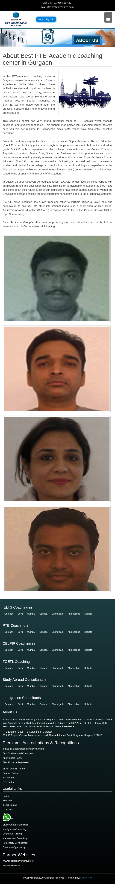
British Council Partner (14, 768)
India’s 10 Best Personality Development (23, 748)
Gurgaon (8, 613)
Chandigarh (58, 613)
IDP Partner (9, 777)
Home (6, 796)
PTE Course (9, 809)
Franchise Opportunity (14, 847)
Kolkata (88, 613)
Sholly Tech (86, 877)
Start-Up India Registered (16, 762)
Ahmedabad (74, 613)
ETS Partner (9, 782)
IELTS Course (10, 805)
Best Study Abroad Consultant (18, 753)
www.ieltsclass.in (11, 865)
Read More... (69, 726)
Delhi (20, 613)
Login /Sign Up (46, 19)
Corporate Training (12, 833)
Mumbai (31, 613)
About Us (7, 800)
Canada (43, 613)
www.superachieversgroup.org (18, 861)
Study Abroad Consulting (15, 824)
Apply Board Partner (13, 758)
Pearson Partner (11, 773)
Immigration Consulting (14, 829)
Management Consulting (15, 838)
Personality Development (15, 843)
